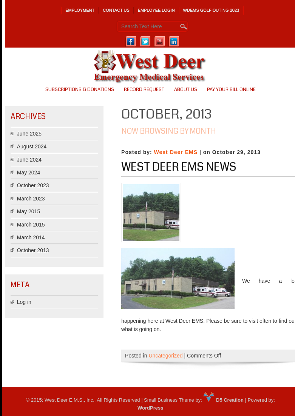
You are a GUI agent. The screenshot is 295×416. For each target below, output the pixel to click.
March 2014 (31, 237)
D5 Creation (223, 400)
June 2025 (29, 134)
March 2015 (31, 225)
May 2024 (28, 172)
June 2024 (29, 160)
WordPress (150, 408)
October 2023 (33, 185)
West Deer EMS (176, 152)
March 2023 (31, 199)
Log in (24, 302)
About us (185, 89)
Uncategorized (165, 356)
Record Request (144, 89)
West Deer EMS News (178, 167)
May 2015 (28, 211)
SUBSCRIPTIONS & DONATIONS (79, 89)
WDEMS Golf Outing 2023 (211, 10)
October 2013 (33, 250)
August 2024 (32, 146)
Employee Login (156, 10)
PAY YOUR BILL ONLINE (231, 89)
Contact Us (116, 10)
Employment (79, 10)
